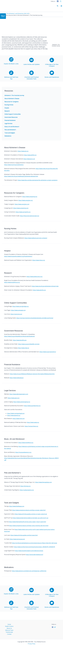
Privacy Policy (31, 644)
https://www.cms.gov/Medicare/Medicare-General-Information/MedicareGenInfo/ (32, 374)
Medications (8, 136)
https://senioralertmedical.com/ (34, 554)
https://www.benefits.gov (20, 340)
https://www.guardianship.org (32, 405)
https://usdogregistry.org (27, 490)
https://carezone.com (16, 314)
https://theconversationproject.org (29, 216)
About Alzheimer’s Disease (12, 98)
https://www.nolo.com (19, 418)
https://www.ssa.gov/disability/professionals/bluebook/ (19, 336)
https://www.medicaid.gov (17, 378)
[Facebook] (58, 1)
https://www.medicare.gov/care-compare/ (35, 238)
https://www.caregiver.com (22, 204)
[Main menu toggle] (61, 6)
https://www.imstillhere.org (25, 442)
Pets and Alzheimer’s (10, 130)
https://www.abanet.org (13, 415)
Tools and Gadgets (10, 133)
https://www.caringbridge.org (20, 306)
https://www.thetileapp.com (16, 506)
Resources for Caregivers (12, 101)
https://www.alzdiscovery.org (34, 276)
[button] (57, 6)
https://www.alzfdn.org (30, 155)
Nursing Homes (9, 105)
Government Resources (11, 117)
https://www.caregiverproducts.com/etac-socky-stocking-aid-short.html (28, 525)
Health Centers (9, 626)
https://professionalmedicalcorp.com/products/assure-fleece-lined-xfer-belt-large (34, 543)
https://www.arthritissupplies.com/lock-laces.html (24, 535)
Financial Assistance (10, 120)
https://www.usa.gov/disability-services (28, 344)
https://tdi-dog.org (25, 486)
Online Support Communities (13, 114)
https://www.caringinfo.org (23, 212)
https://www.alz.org (23, 151)
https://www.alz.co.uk (29, 159)
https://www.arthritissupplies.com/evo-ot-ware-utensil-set (31, 514)
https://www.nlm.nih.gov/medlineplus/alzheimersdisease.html (21, 176)
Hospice (7, 108)
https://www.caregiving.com (20, 208)
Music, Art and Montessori (12, 126)
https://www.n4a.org (23, 348)
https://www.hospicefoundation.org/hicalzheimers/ (18, 256)
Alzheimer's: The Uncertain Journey (14, 95)
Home (9, 624)
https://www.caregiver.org (25, 200)
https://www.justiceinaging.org (21, 402)
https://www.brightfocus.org (12, 282)
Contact (9, 634)
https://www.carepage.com (18, 310)
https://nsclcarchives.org (31, 426)
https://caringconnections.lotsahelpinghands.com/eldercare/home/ (34, 318)
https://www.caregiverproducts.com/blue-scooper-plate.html (28, 510)
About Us (9, 628)
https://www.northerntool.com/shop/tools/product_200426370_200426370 (34, 547)
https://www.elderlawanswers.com (18, 394)
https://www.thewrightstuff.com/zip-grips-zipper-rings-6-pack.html (27, 522)
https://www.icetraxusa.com (17, 539)
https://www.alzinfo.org (39, 290)
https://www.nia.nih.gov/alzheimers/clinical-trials (45, 286)
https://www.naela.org (33, 422)
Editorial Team (9, 630)
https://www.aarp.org (13, 398)
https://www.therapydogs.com (43, 482)
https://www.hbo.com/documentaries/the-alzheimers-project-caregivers (37, 180)
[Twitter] (61, 1)
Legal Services (8, 123)
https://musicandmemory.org (23, 452)
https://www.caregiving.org (29, 196)
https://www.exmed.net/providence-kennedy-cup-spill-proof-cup (30, 518)
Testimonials (9, 632)
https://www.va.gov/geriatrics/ (47, 352)
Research (7, 111)
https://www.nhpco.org (38, 260)
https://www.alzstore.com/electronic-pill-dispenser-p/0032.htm (29, 571)
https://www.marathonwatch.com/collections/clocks (29, 551)
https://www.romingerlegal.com (15, 413)
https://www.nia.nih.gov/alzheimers (14, 165)
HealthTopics (3, 16)
